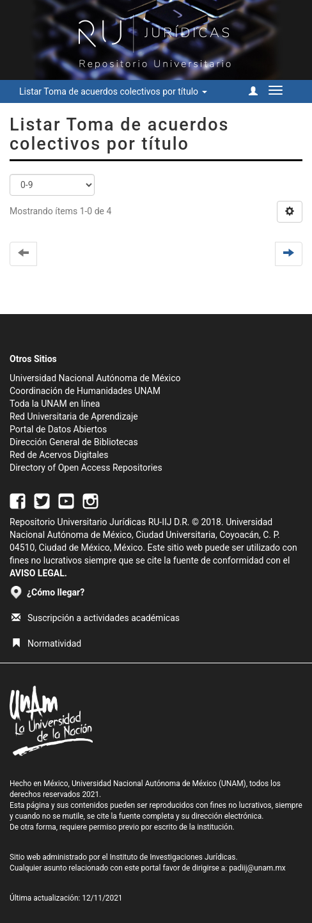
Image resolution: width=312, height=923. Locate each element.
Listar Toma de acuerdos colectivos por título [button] (113, 91)
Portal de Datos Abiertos (58, 429)
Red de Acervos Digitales (59, 455)
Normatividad (46, 643)
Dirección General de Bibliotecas (74, 442)
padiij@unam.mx (257, 868)
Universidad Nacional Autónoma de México (95, 378)
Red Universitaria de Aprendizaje (74, 416)
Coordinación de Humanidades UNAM (85, 391)
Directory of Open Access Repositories (86, 467)
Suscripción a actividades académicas (96, 618)
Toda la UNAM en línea (55, 403)
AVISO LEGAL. (38, 573)
